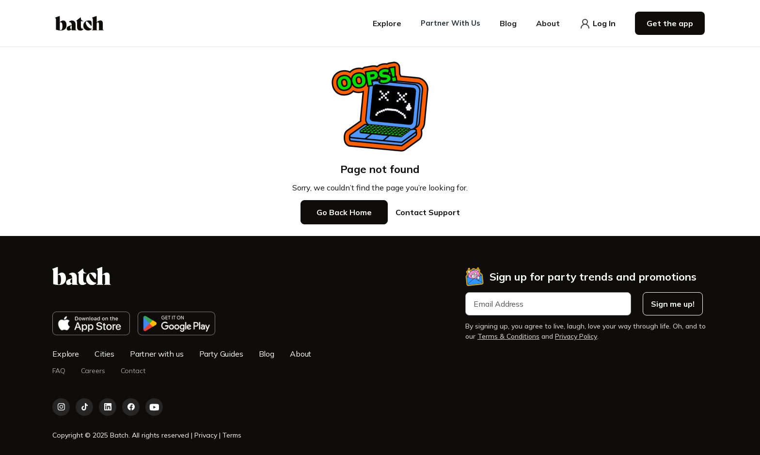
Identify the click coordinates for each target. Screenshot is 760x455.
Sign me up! (673, 304)
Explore (65, 354)
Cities (104, 354)
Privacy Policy (576, 336)
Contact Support (428, 212)
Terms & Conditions (508, 336)
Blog (266, 354)
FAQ (58, 371)
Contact (133, 371)
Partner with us (157, 354)
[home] (79, 23)
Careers (93, 371)
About (300, 354)
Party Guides (221, 354)
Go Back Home (344, 212)
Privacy (206, 435)
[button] (387, 23)
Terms (231, 435)
